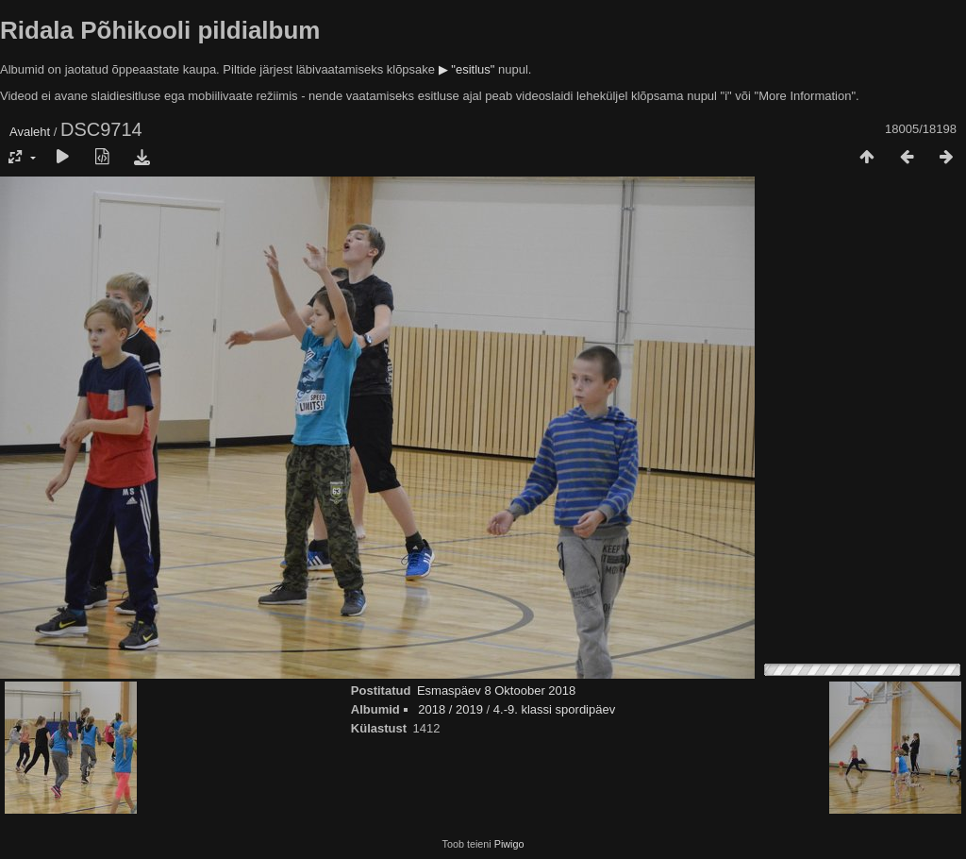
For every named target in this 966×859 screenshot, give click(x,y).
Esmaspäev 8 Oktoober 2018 (496, 690)
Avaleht (29, 132)
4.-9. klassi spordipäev (554, 709)
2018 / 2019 (450, 709)
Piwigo (509, 844)
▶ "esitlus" (467, 69)
